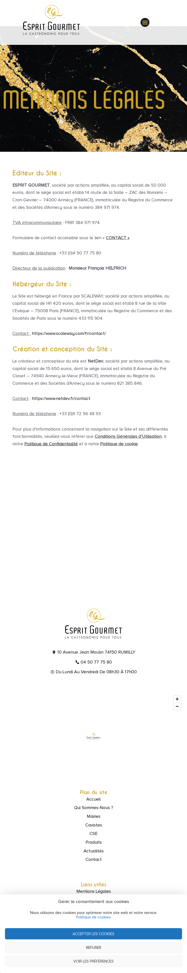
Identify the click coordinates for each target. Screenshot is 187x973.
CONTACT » (118, 237)
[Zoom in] (177, 699)
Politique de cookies (93, 917)
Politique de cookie (119, 444)
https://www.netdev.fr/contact (61, 398)
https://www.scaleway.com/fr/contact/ (69, 333)
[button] (144, 22)
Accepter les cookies (93, 934)
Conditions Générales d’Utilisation (128, 436)
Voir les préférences (93, 961)
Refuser (93, 947)
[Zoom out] (177, 706)
